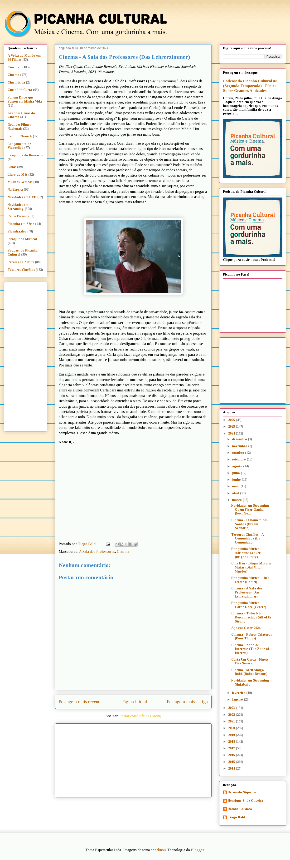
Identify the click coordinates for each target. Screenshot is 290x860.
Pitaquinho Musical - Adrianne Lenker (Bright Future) (247, 553)
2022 (232, 715)
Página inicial (134, 701)
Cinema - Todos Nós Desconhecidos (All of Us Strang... (251, 617)
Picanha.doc (17, 231)
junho (237, 479)
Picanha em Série (21, 224)
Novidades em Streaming (18, 207)
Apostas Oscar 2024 (245, 628)
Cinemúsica (16, 82)
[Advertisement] (141, 758)
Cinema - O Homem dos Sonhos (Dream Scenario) (249, 524)
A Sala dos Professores (97, 551)
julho (236, 473)
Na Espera (15, 189)
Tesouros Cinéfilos (21, 270)
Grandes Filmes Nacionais (19, 126)
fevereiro (239, 693)
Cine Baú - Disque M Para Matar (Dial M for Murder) (251, 567)
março (237, 500)
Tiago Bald (236, 817)
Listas (12, 167)
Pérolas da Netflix (21, 262)
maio (236, 486)
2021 (232, 721)
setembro (239, 459)
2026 (232, 420)
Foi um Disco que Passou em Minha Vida (25, 99)
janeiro (238, 699)
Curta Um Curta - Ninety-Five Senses (250, 661)
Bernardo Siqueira (242, 792)
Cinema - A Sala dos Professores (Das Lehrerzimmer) (246, 592)
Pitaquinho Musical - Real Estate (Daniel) (251, 580)
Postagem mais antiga (187, 701)
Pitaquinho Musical (22, 239)
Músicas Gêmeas (20, 182)
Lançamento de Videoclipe (19, 146)
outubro (238, 453)
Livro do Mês (17, 174)
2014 (232, 768)
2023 (232, 708)
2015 (232, 762)
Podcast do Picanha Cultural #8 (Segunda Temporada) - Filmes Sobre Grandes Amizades (250, 86)
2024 (232, 433)
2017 (232, 748)
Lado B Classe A (20, 136)
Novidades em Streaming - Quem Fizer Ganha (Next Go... (251, 509)
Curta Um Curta (20, 90)
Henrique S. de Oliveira (245, 800)
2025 (232, 426)
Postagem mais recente (80, 701)
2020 (232, 728)
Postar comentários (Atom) (140, 716)
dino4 (161, 850)
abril (236, 493)
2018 (232, 741)
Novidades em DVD (22, 197)
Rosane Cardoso (240, 809)
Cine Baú (14, 67)
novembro (240, 446)
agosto (237, 466)
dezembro (240, 439)
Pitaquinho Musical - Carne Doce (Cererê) (248, 605)
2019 (232, 735)
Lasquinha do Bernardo (25, 155)
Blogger (197, 850)
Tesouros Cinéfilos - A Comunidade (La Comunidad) (247, 538)
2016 (232, 755)
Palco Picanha (18, 216)
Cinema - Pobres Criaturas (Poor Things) (251, 636)
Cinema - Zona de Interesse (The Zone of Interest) (250, 649)
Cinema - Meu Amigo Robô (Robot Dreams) (249, 672)
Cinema (123, 551)
